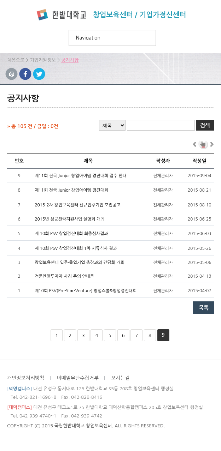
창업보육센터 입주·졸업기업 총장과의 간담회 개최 (79, 262)
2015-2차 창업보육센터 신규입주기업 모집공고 (78, 205)
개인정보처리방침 (25, 377)
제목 (88, 160)
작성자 (163, 160)
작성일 (199, 160)
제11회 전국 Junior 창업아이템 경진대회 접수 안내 (81, 176)
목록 (203, 307)
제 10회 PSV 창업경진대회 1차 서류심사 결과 (76, 248)
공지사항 (69, 60)
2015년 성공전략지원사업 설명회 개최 (69, 219)
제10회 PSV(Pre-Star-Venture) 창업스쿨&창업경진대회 (85, 291)
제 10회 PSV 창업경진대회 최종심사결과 (71, 233)
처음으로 (15, 60)
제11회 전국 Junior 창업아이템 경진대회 (71, 190)
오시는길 (120, 377)
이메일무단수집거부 (77, 377)
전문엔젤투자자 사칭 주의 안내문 (64, 276)
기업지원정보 (43, 60)
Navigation (88, 37)
